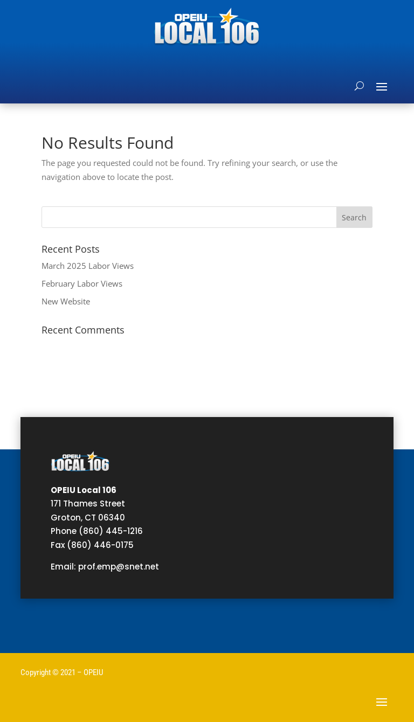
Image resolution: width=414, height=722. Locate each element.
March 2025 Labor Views (88, 265)
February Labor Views (82, 283)
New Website (66, 301)
